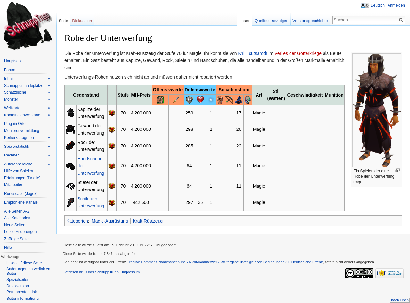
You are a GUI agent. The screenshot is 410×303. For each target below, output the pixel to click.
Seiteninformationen (23, 298)
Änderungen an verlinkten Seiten (28, 271)
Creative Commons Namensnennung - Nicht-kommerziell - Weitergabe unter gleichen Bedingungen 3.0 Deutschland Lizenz (225, 262)
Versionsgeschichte (310, 20)
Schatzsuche (27, 92)
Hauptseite (13, 61)
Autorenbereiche (27, 164)
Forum (9, 70)
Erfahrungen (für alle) (22, 178)
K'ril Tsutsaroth (252, 53)
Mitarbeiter (13, 184)
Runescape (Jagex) (20, 193)
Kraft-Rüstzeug (148, 220)
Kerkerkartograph (27, 137)
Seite (63, 20)
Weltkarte (27, 108)
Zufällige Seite (16, 239)
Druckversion (17, 286)
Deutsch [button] (378, 5)
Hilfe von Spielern (19, 171)
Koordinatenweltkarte (27, 115)
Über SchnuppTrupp (102, 272)
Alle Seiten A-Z (16, 211)
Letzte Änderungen (20, 232)
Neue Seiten (14, 225)
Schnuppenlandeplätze (27, 85)
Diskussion (82, 20)
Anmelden (396, 5)
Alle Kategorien (17, 218)
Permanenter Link (21, 292)
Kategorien (77, 220)
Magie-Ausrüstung (110, 220)
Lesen (244, 20)
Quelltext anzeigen (272, 20)
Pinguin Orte (15, 124)
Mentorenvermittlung (21, 131)
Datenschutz (73, 272)
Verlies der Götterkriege (298, 53)
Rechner (27, 155)
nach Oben (400, 300)
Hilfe (8, 247)
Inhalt (27, 78)
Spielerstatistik (27, 146)
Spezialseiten (17, 279)
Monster (27, 99)
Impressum (131, 272)
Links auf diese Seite (24, 263)
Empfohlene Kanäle (21, 202)
